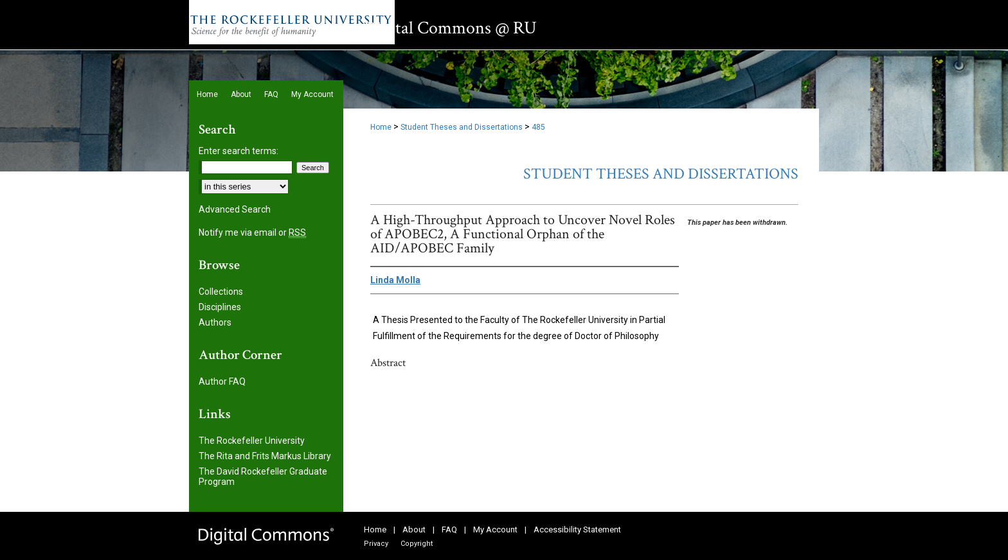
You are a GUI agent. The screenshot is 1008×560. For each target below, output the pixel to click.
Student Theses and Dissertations (462, 127)
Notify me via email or (252, 232)
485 (538, 127)
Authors (215, 322)
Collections (221, 291)
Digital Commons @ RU (450, 28)
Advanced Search (235, 209)
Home (381, 127)
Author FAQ (222, 381)
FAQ (449, 529)
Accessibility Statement (577, 529)
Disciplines (220, 307)
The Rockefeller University (252, 440)
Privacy (376, 543)
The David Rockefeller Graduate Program (263, 476)
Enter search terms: (238, 151)
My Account (495, 529)
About (414, 529)
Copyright (417, 543)
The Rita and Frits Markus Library (265, 456)
